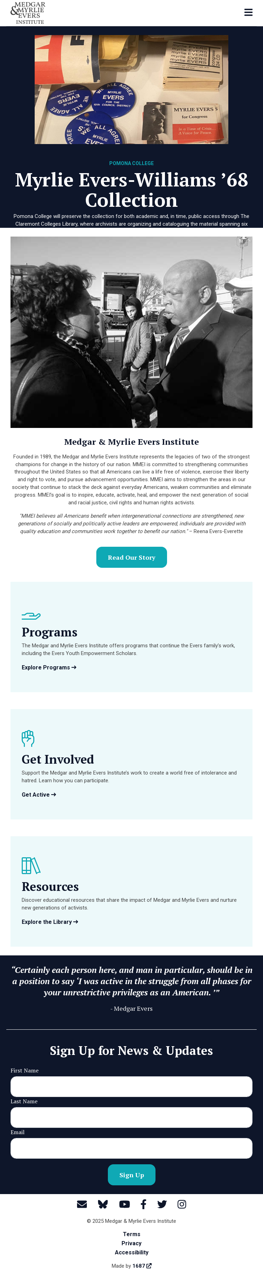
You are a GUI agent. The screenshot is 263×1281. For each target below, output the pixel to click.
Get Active (39, 794)
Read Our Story (131, 557)
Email (18, 1132)
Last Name (24, 1101)
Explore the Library (50, 922)
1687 (142, 1266)
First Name (25, 1070)
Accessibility (131, 1252)
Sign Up (131, 1175)
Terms (131, 1234)
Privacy (131, 1243)
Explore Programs (49, 667)
